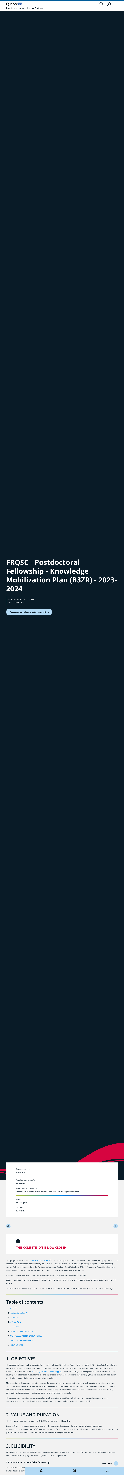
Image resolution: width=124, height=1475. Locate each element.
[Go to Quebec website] (14, 4)
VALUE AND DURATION (19, 1313)
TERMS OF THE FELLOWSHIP (21, 1340)
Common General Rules (38, 1260)
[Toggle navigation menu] (116, 4)
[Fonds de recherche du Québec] (25, 8)
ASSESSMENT (15, 1326)
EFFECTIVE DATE (16, 1345)
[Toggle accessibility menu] (109, 4)
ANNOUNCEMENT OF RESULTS (22, 1331)
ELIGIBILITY (14, 1317)
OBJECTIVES (14, 1308)
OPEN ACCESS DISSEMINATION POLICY (25, 1336)
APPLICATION (15, 1322)
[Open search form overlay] (101, 4)
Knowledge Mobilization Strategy (45, 1371)
